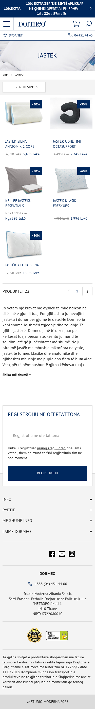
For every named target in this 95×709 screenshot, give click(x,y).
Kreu (6, 75)
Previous (68, 291)
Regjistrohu (47, 473)
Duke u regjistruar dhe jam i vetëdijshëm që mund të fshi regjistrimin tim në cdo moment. (45, 453)
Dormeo (47, 573)
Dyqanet (16, 35)
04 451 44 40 (83, 35)
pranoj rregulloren (51, 448)
